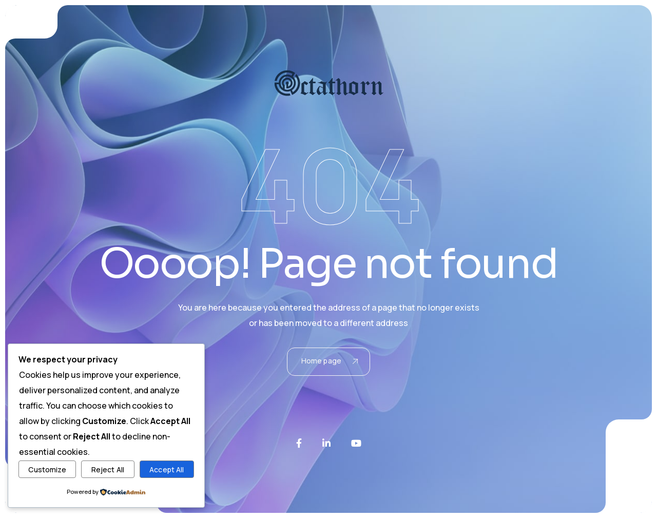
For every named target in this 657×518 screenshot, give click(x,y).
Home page (329, 361)
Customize (47, 469)
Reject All (107, 469)
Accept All (166, 469)
